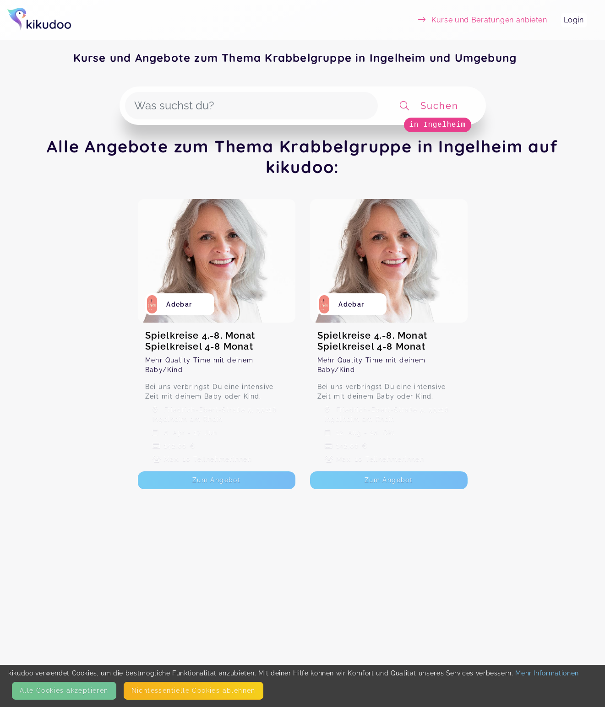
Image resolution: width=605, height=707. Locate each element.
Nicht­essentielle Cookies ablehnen (193, 690)
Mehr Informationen (547, 673)
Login (574, 20)
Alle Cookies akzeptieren (64, 690)
